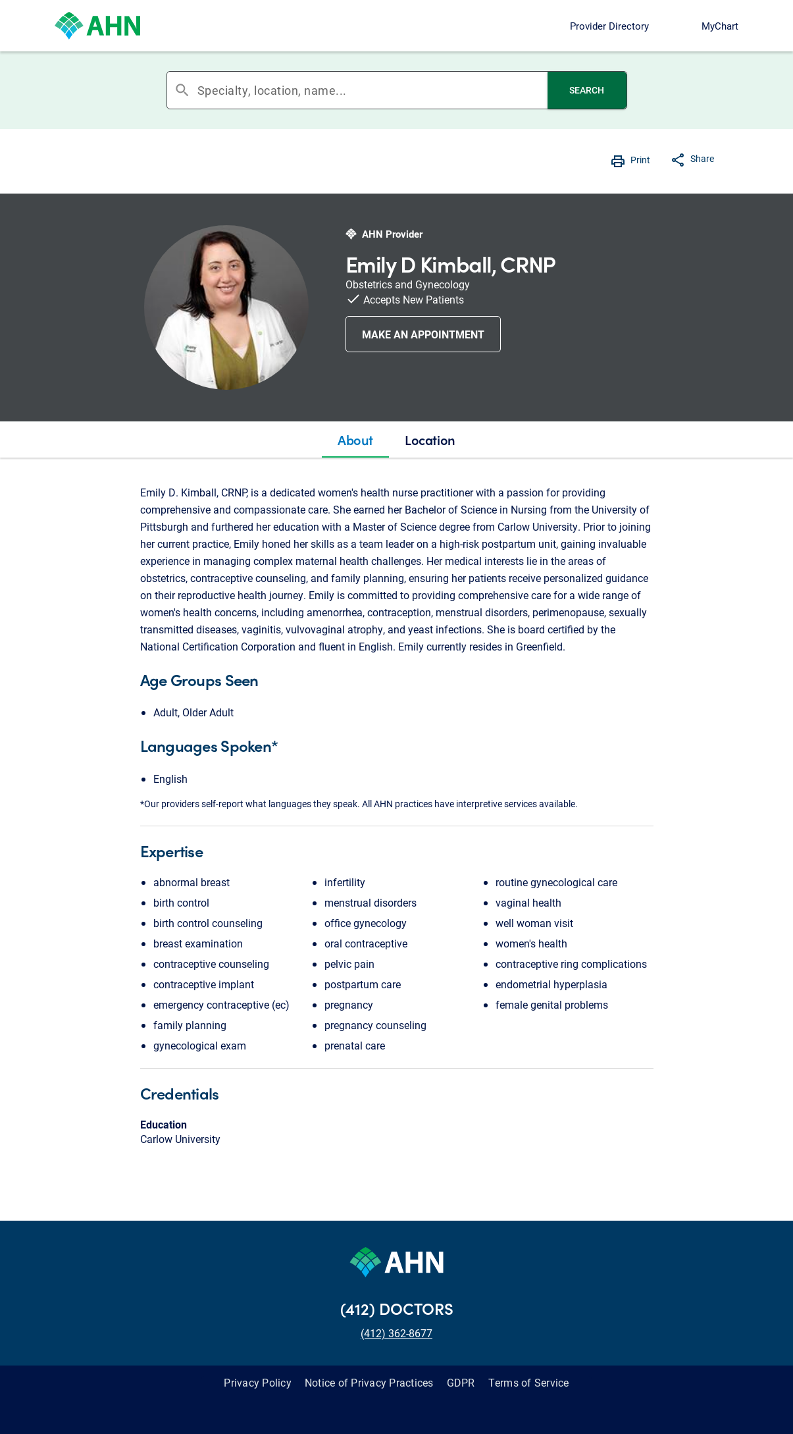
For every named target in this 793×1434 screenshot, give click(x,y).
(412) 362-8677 (396, 1333)
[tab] (355, 440)
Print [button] (640, 159)
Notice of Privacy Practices (369, 1382)
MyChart (720, 25)
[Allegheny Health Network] (97, 26)
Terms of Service (528, 1382)
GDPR (461, 1382)
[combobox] (372, 90)
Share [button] (702, 158)
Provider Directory (609, 25)
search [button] (182, 90)
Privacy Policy (258, 1382)
